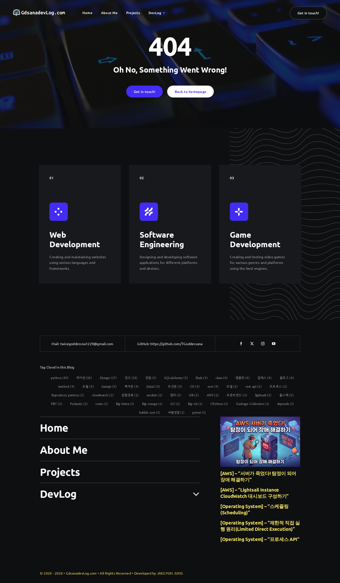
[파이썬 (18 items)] (81, 377)
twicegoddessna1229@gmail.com (86, 343)
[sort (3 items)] (210, 386)
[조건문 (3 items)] (172, 386)
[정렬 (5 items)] (148, 377)
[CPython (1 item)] (217, 403)
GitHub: (143, 343)
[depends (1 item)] (283, 403)
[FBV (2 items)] (54, 403)
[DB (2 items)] (191, 395)
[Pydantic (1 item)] (76, 403)
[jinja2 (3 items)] (150, 386)
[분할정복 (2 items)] (127, 395)
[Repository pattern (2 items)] (65, 395)
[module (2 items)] (152, 395)
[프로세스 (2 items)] (275, 386)
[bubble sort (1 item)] (147, 412)
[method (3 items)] (64, 386)
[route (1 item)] (99, 403)
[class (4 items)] (219, 377)
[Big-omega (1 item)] (150, 403)
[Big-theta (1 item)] (123, 403)
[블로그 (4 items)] (284, 377)
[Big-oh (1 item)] (192, 403)
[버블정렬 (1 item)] (174, 412)
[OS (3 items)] (192, 386)
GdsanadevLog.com (81, 573)
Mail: (56, 343)
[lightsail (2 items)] (261, 395)
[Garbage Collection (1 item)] (250, 403)
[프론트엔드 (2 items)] (234, 395)
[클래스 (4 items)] (262, 377)
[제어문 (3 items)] (129, 386)
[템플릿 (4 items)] (240, 377)
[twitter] (252, 343)
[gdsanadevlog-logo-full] (39, 11)
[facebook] (241, 343)
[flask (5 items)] (199, 377)
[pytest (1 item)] (196, 412)
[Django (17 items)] (105, 377)
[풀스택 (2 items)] (284, 395)
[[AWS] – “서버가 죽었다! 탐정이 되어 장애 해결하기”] (260, 442)
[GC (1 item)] (172, 403)
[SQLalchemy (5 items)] (174, 377)
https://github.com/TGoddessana (176, 343)
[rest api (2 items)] (251, 386)
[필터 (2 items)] (173, 395)
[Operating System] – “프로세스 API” (259, 539)
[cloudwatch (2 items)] (100, 395)
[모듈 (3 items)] (85, 386)
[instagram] (263, 343)
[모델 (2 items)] (229, 386)
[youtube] (274, 343)
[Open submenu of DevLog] (193, 493)
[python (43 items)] (57, 377)
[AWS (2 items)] (210, 395)
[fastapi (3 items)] (106, 386)
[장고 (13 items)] (128, 377)
